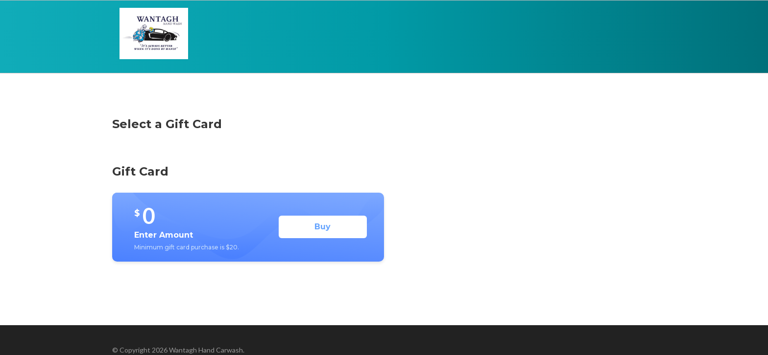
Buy (322, 226)
